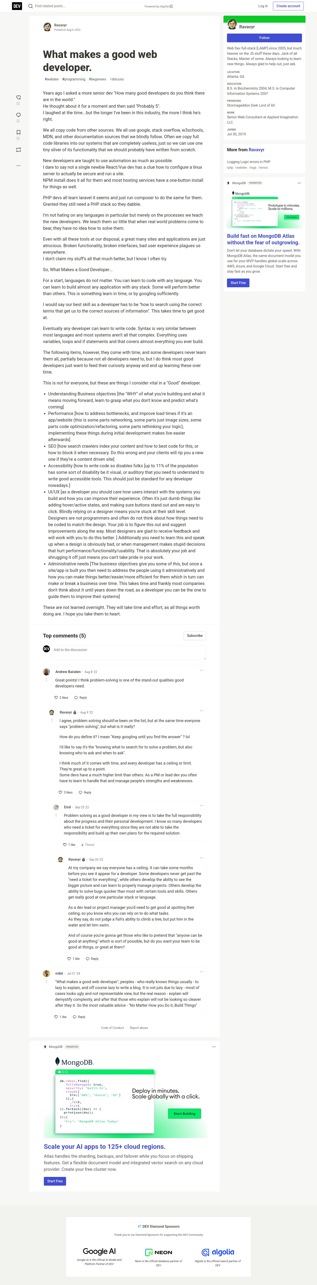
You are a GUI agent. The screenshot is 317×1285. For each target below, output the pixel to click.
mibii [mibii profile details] (59, 973)
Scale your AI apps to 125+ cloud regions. (105, 1146)
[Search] (30, 6)
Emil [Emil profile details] (67, 807)
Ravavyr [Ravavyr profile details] (66, 712)
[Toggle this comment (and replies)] (47, 679)
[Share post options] (18, 165)
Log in (263, 6)
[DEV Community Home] (17, 6)
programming (73, 79)
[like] (61, 697)
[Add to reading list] (19, 135)
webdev (52, 79)
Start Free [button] (55, 1181)
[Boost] (19, 149)
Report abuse (139, 1028)
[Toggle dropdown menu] (201, 670)
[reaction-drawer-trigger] (18, 100)
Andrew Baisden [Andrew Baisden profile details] (68, 672)
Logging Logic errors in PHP (264, 165)
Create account (288, 6)
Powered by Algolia (158, 6)
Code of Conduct (112, 1028)
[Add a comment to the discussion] (129, 652)
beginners (97, 79)
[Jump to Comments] (19, 117)
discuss (117, 79)
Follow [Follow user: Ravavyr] (264, 38)
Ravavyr (60, 25)
